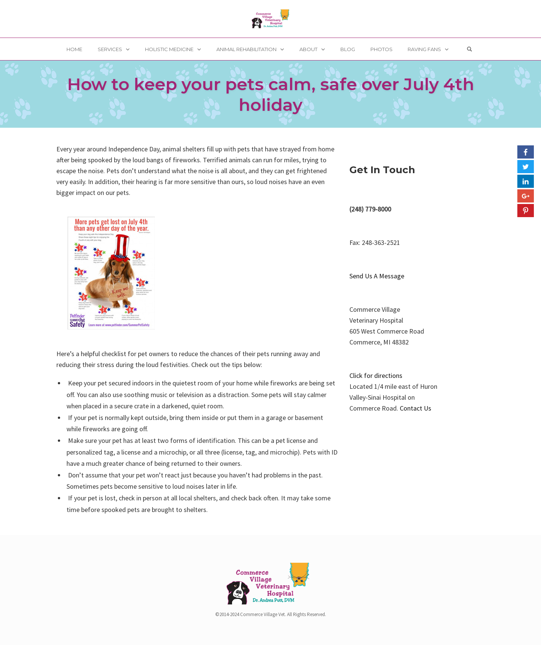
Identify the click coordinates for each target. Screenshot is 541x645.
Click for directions (375, 375)
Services (110, 49)
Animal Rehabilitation (246, 49)
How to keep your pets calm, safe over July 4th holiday (270, 94)
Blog (347, 49)
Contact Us (415, 408)
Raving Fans (424, 49)
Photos (381, 49)
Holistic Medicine (169, 49)
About (308, 49)
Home (74, 49)
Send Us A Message (376, 276)
